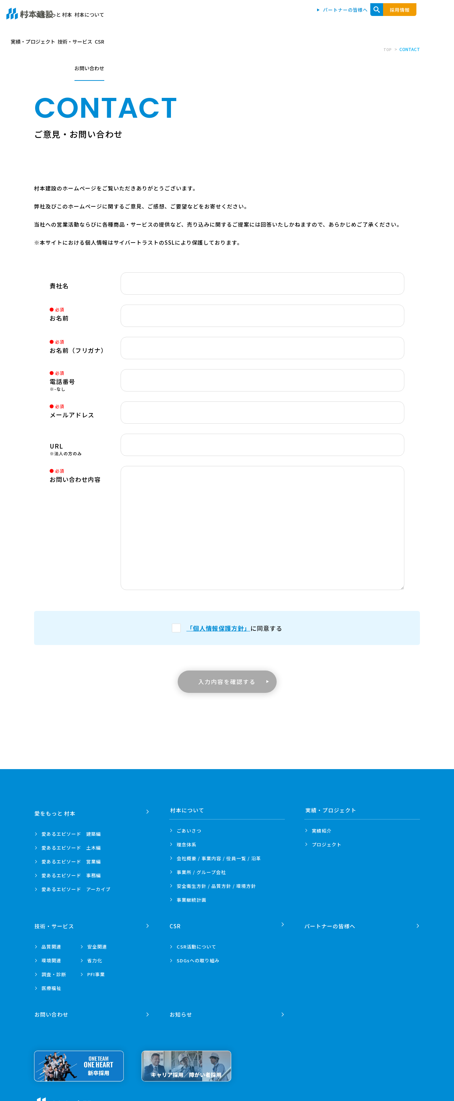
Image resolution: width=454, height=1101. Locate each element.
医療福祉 (51, 985)
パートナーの (330, 923)
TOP (387, 49)
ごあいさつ (189, 830)
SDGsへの (198, 957)
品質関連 (51, 943)
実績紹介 (322, 830)
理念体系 (186, 844)
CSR (384, 18)
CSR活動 (196, 943)
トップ (179, 18)
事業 (191, 899)
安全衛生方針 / (216, 886)
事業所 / (201, 872)
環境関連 (51, 957)
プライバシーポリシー (126, 1098)
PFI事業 (96, 971)
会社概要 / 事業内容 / (219, 858)
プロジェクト (327, 844)
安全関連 (97, 943)
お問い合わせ (414, 18)
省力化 (94, 957)
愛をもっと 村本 (214, 18)
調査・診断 (53, 971)
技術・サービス (353, 18)
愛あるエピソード (71, 830)
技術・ (55, 923)
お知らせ (181, 1008)
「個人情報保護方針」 (218, 627)
